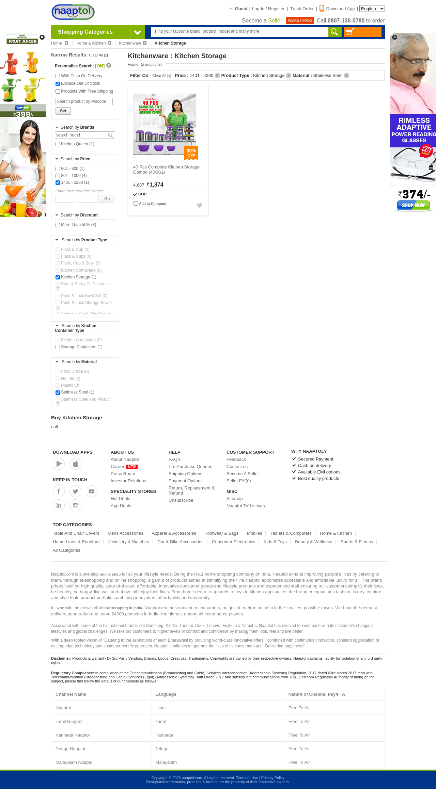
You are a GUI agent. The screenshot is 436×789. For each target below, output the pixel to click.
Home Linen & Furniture (76, 541)
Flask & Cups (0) (74, 256)
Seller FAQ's (239, 480)
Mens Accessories (125, 533)
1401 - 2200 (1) (72, 182)
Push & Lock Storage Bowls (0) (83, 305)
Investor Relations (128, 480)
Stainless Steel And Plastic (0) (82, 401)
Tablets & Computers (291, 533)
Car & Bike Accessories (180, 541)
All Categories (66, 550)
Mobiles (254, 533)
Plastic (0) (67, 385)
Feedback (236, 459)
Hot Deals (120, 498)
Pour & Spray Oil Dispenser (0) (83, 286)
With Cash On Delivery (79, 76)
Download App (337, 8)
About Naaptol (125, 459)
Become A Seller (243, 473)
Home (59, 43)
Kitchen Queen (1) (75, 144)
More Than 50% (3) (76, 224)
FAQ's (175, 459)
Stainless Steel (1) (75, 392)
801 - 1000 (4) (71, 175)
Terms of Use (247, 778)
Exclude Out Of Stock (78, 83)
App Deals (121, 505)
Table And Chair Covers (76, 533)
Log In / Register (268, 8)
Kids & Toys (275, 541)
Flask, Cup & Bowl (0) (78, 263)
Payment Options (186, 480)
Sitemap (235, 498)
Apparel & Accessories (174, 533)
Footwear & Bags (221, 533)
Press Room (123, 473)
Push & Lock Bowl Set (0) (81, 295)
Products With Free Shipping (84, 91)
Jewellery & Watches (128, 541)
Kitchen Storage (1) (76, 277)
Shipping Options (185, 473)
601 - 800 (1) (70, 168)
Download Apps (73, 452)
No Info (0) (68, 378)
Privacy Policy (272, 778)
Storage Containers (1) (79, 346)
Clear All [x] (98, 55)
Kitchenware (132, 43)
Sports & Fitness (357, 541)
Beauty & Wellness (313, 541)
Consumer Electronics (233, 541)
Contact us (237, 466)
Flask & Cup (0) (73, 249)
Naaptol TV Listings (246, 505)
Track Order (302, 8)
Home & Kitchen (93, 43)
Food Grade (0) (72, 371)
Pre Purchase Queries (190, 466)
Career (124, 466)
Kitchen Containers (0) (79, 270)
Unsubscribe (181, 500)
